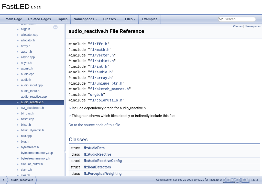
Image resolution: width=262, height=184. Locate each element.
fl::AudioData (94, 148)
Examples (149, 19)
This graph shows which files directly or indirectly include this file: (122, 116)
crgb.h (96, 94)
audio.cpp (27, 74)
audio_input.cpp (32, 85)
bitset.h (26, 124)
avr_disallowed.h (32, 108)
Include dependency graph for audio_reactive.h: (108, 108)
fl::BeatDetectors (97, 167)
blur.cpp (26, 136)
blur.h (24, 141)
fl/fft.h (98, 44)
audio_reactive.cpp (34, 96)
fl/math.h (100, 49)
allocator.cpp (29, 35)
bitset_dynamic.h (32, 130)
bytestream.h (30, 147)
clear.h (25, 175)
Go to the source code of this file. (95, 125)
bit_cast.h (27, 113)
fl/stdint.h (102, 61)
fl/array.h (101, 77)
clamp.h (26, 169)
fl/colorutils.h (106, 100)
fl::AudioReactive (97, 154)
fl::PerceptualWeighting (103, 173)
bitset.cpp (27, 119)
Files (130, 19)
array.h (25, 46)
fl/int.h (98, 66)
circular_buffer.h (32, 164)
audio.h (26, 80)
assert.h (26, 51)
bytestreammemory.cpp (37, 153)
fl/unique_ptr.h (106, 83)
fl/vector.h (102, 55)
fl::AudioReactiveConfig (103, 161)
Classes (111, 19)
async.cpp (28, 57)
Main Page (14, 19)
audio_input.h (30, 91)
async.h (26, 63)
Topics (62, 19)
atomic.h (26, 68)
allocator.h (28, 40)
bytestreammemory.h (35, 158)
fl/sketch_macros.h (109, 89)
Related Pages (39, 19)
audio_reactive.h (32, 102)
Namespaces (85, 19)
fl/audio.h (101, 72)
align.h (25, 29)
